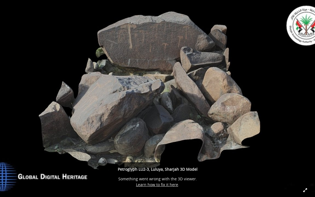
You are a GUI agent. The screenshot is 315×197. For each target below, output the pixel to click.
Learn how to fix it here (157, 184)
